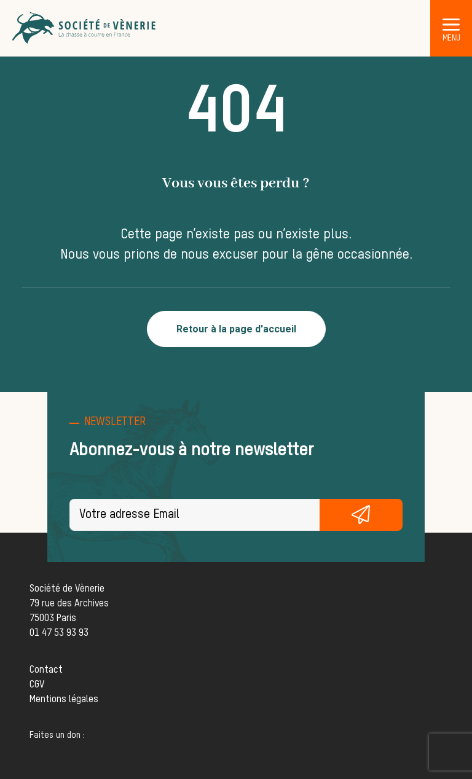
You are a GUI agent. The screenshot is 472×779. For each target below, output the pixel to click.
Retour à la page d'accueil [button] (236, 329)
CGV (37, 685)
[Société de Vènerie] (85, 28)
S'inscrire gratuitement (361, 515)
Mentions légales (64, 700)
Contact (46, 670)
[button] (451, 24)
